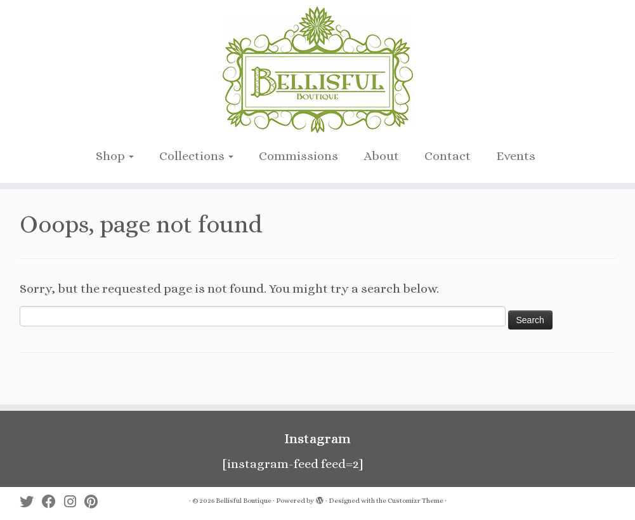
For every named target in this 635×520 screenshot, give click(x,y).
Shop (115, 156)
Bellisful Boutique (244, 501)
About (381, 156)
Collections (196, 156)
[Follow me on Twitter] (31, 502)
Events (515, 156)
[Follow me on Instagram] (74, 502)
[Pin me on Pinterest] (95, 502)
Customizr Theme (415, 501)
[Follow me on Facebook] (53, 502)
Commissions (298, 156)
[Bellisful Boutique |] (317, 69)
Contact (447, 156)
